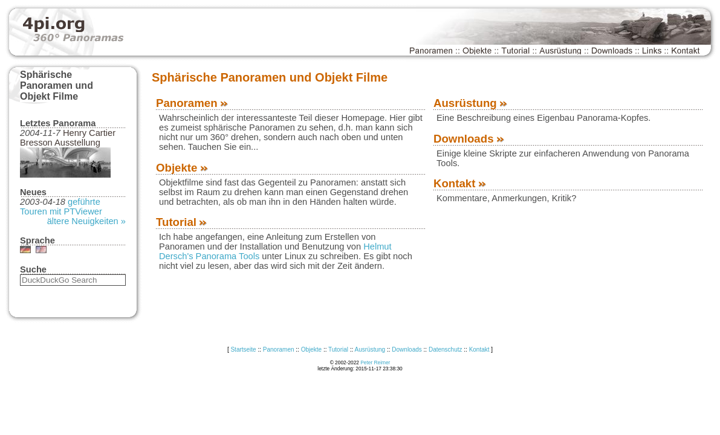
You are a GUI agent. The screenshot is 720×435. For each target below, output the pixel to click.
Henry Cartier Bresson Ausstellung (67, 137)
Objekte (182, 167)
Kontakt (460, 183)
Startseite (243, 349)
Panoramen (192, 103)
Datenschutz (445, 349)
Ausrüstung (470, 103)
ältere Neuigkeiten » (86, 221)
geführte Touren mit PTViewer (61, 206)
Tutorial (182, 222)
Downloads (469, 138)
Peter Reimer (375, 362)
